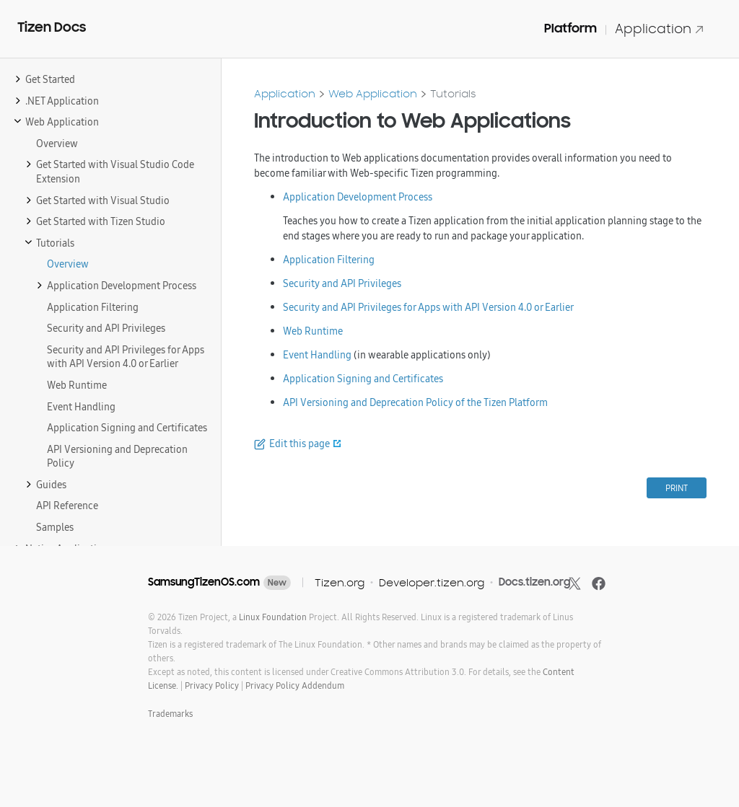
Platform (570, 28)
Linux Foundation (273, 617)
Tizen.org (339, 582)
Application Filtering (329, 259)
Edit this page (299, 443)
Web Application (372, 93)
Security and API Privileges (342, 283)
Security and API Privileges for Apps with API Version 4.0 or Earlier (428, 307)
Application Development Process (357, 197)
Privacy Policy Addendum (294, 685)
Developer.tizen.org (431, 582)
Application (659, 28)
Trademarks (170, 713)
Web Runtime (313, 331)
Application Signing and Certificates (363, 378)
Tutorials (453, 93)
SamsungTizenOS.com (204, 582)
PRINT (676, 488)
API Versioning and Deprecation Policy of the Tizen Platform (415, 402)
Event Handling (317, 355)
